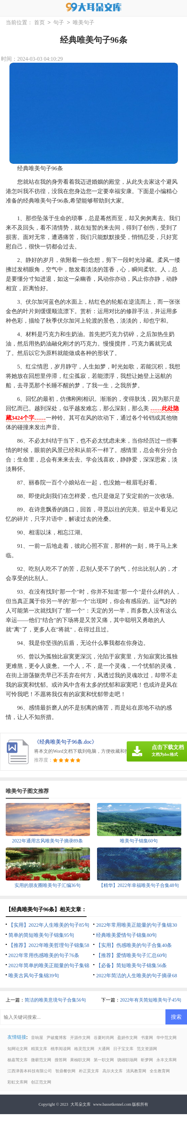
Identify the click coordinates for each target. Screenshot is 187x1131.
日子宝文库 (123, 1048)
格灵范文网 (84, 1048)
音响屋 (37, 1037)
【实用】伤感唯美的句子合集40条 (134, 945)
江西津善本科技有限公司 (29, 1071)
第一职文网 (104, 1060)
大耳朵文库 (80, 1104)
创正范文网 (41, 1082)
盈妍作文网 (127, 1037)
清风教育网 (136, 1071)
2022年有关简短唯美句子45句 (150, 1000)
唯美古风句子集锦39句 (33, 975)
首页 (39, 23)
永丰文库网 (166, 1060)
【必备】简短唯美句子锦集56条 (131, 965)
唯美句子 (83, 23)
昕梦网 (147, 1060)
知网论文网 (17, 1048)
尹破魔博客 (56, 1037)
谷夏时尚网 (104, 1037)
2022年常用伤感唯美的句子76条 (43, 955)
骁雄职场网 (127, 1060)
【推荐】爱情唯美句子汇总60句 (131, 955)
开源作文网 (80, 1037)
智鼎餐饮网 (65, 1071)
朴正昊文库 (89, 1071)
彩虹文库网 (17, 1082)
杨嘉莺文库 (17, 1060)
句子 (58, 23)
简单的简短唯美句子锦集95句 (41, 935)
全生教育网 (160, 1071)
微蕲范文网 (41, 1060)
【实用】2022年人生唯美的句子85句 (48, 925)
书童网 (147, 1037)
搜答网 (61, 1060)
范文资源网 (147, 1048)
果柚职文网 (80, 1060)
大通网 (104, 1048)
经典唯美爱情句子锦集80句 (126, 935)
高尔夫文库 (112, 1071)
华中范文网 (166, 1037)
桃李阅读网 (61, 1048)
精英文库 (39, 1048)
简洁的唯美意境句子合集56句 (55, 1000)
